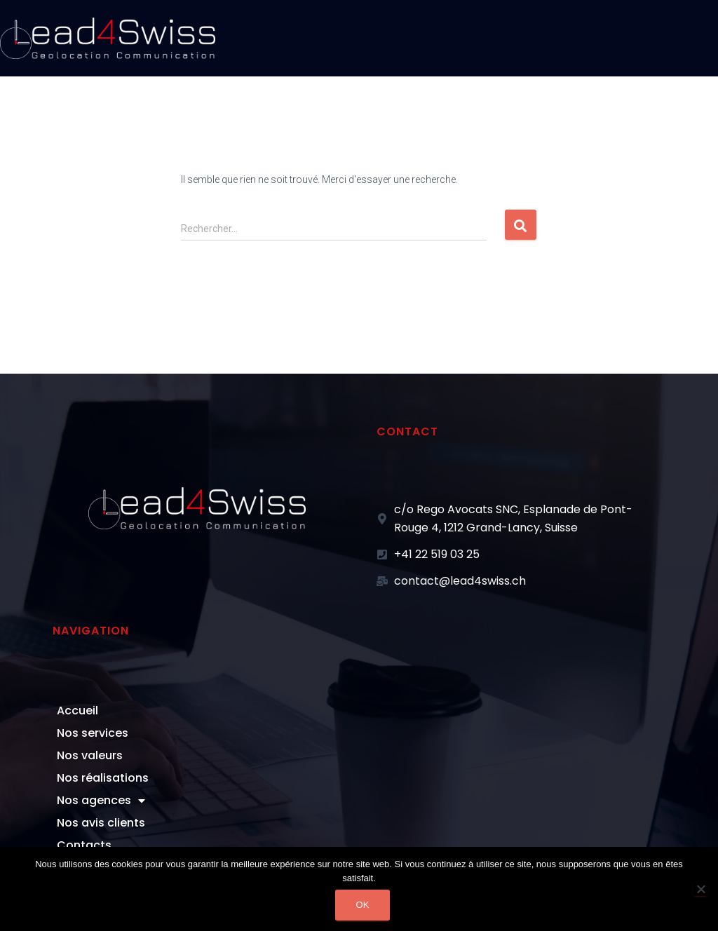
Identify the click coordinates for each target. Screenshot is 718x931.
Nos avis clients (101, 823)
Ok (363, 904)
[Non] (700, 889)
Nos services (92, 733)
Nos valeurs (90, 755)
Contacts (84, 845)
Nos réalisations (103, 778)
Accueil (77, 710)
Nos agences (101, 800)
